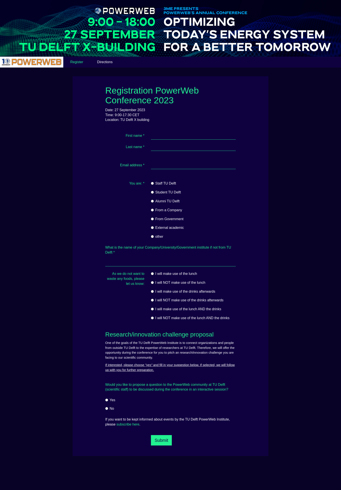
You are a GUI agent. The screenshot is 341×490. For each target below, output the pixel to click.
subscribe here (128, 424)
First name (135, 135)
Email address (132, 165)
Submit (161, 440)
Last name (135, 147)
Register (76, 62)
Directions (105, 62)
